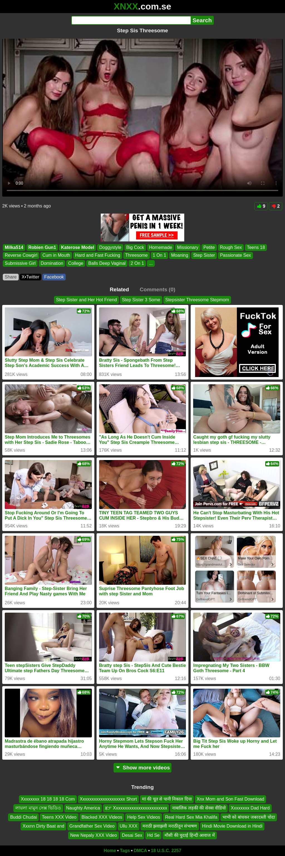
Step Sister (204, 255)
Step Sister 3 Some (141, 299)
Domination (52, 263)
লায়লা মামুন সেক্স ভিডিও (38, 808)
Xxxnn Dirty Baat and (43, 826)
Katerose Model (77, 247)
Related (119, 289)
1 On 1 (159, 255)
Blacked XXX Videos (102, 817)
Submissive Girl (20, 263)
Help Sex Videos (143, 817)
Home (110, 850)
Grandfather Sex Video (91, 826)
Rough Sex (231, 247)
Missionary (187, 247)
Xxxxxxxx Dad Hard (250, 808)
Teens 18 (256, 247)
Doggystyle (110, 247)
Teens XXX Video (59, 817)
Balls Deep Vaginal (107, 263)
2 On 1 (137, 263)
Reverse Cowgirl (21, 255)
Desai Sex (132, 835)
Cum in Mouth (56, 255)
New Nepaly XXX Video (93, 835)
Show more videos (142, 768)
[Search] (131, 20)
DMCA (140, 850)
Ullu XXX (128, 826)
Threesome (136, 255)
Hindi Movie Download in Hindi (232, 826)
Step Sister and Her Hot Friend (86, 299)
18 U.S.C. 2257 (166, 850)
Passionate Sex (235, 255)
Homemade (160, 247)
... (151, 263)
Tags (125, 850)
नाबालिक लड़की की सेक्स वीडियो (199, 808)
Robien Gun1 (42, 247)
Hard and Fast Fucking (97, 255)
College (75, 263)
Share (11, 277)
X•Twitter (30, 277)
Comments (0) (157, 289)
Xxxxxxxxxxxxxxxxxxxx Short (108, 799)
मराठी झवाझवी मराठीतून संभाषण (169, 826)
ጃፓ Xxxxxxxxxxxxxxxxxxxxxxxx (136, 808)
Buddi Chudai (23, 817)
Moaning (179, 255)
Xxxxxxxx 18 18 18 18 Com (48, 799)
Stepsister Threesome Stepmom (197, 299)
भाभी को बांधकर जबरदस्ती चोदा (248, 817)
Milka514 (14, 247)
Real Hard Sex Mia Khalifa (191, 817)
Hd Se (153, 835)
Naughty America (83, 808)
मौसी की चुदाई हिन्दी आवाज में (189, 835)
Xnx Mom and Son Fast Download (230, 799)
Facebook (54, 277)
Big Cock (135, 247)
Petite (209, 247)
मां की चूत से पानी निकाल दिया (167, 799)
